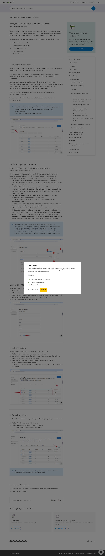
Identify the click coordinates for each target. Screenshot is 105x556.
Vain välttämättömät (33, 290)
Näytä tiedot (31, 275)
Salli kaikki (43, 290)
